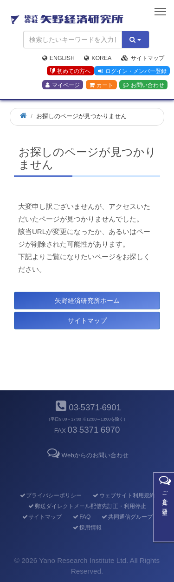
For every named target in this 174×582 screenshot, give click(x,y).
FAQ (81, 517)
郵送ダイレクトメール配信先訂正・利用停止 (87, 506)
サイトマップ (142, 58)
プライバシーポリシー (50, 495)
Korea (97, 58)
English (58, 58)
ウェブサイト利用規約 (123, 495)
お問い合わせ (143, 85)
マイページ (62, 85)
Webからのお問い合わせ (86, 455)
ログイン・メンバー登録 (132, 71)
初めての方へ (70, 71)
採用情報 (87, 527)
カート (101, 85)
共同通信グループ (127, 517)
